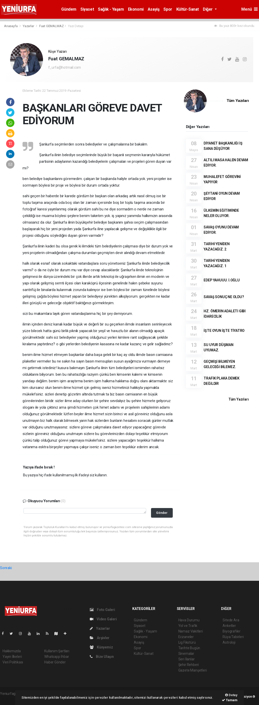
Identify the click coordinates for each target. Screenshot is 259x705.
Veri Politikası (13, 662)
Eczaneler (186, 637)
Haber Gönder (55, 662)
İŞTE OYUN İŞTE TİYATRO (224, 331)
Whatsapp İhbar (56, 657)
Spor (167, 9)
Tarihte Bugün (189, 648)
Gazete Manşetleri (192, 670)
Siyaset (87, 9)
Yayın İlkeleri (12, 657)
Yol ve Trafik (188, 626)
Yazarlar (29, 26)
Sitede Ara (231, 620)
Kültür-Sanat (187, 9)
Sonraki (6, 568)
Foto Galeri (102, 610)
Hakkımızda (12, 651)
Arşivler (99, 638)
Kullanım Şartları (56, 651)
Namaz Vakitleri (190, 631)
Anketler (229, 626)
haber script (9, 699)
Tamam (230, 700)
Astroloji (229, 642)
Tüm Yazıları (238, 100)
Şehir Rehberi (188, 665)
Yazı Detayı (75, 26)
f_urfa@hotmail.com (64, 67)
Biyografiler (232, 631)
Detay (231, 695)
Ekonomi (136, 9)
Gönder (161, 513)
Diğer (208, 9)
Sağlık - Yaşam (111, 9)
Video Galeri (103, 619)
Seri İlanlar (186, 659)
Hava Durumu (189, 620)
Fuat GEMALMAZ (51, 26)
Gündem (68, 9)
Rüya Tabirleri (233, 637)
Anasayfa (11, 26)
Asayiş (154, 9)
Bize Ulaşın (102, 657)
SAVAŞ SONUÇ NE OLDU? (224, 297)
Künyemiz (101, 647)
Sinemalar (186, 654)
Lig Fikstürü (187, 642)
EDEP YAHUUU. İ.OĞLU (222, 280)
